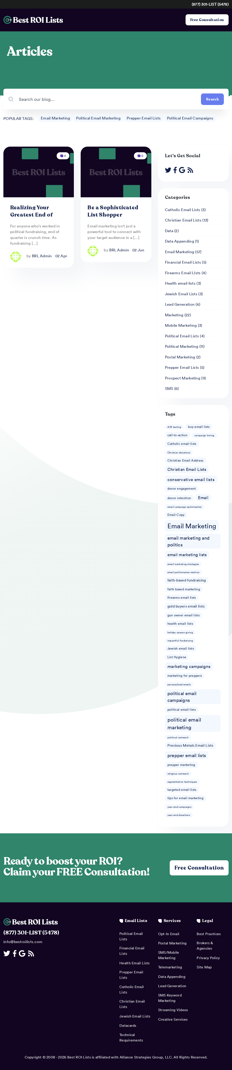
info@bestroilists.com (22, 941)
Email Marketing (55, 117)
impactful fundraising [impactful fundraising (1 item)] (180, 640)
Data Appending (179, 240)
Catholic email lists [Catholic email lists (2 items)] (181, 443)
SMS (169, 388)
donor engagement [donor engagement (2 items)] (181, 488)
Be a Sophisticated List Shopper (112, 211)
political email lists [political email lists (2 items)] (181, 709)
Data (169, 230)
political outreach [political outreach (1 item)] (177, 737)
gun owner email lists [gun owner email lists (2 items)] (183, 615)
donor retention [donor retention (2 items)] (179, 498)
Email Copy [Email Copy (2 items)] (176, 514)
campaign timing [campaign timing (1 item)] (204, 435)
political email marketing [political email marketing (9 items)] (184, 723)
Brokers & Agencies (205, 946)
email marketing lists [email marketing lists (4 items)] (187, 555)
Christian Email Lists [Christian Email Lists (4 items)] (186, 469)
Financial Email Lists (183, 262)
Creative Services (173, 1019)
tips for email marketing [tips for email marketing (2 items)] (185, 798)
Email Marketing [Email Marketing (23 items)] (191, 525)
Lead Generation (180, 304)
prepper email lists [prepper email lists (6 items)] (186, 755)
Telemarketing (170, 967)
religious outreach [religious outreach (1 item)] (178, 773)
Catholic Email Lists (182, 209)
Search (212, 99)
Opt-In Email (168, 934)
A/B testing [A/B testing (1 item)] (174, 427)
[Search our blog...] (107, 99)
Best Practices (209, 934)
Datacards (127, 1025)
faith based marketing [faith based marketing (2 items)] (183, 589)
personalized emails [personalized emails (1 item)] (179, 684)
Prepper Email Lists (144, 117)
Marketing (174, 314)
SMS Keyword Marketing (170, 998)
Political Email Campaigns (190, 117)
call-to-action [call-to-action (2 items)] (177, 435)
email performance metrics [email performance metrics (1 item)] (183, 572)
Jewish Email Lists (181, 293)
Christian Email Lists (183, 219)
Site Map (204, 967)
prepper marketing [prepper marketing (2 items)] (181, 765)
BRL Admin (42, 255)
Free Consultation (207, 19)
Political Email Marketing (98, 117)
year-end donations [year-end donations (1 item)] (178, 815)
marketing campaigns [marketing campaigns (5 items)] (189, 666)
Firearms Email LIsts (183, 272)
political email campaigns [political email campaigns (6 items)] (182, 696)
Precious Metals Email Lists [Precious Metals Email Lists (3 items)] (190, 745)
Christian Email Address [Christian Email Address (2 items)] (185, 460)
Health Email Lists (134, 963)
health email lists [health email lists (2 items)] (180, 624)
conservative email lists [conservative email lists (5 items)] (191, 479)
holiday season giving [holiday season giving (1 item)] (180, 632)
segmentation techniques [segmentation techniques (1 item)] (182, 782)
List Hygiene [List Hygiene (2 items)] (176, 657)
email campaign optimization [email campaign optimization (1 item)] (184, 507)
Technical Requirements (131, 1037)
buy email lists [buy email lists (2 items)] (199, 426)
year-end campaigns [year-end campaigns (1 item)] (179, 807)
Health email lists (180, 283)
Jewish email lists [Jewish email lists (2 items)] (180, 648)
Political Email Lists (182, 335)
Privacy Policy (208, 958)
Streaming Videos (173, 1010)
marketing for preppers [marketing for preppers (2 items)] (184, 675)
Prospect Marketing (182, 377)
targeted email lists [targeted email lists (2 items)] (181, 789)
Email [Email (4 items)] (203, 497)
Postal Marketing (180, 356)
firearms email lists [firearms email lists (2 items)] (181, 597)
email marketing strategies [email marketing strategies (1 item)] (183, 564)
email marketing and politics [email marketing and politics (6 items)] (188, 541)
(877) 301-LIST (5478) (210, 4)
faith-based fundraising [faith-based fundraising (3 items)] (186, 580)
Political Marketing (181, 346)
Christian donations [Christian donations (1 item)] (179, 452)
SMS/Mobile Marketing (168, 955)
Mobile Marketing (181, 325)
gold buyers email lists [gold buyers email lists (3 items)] (186, 606)
